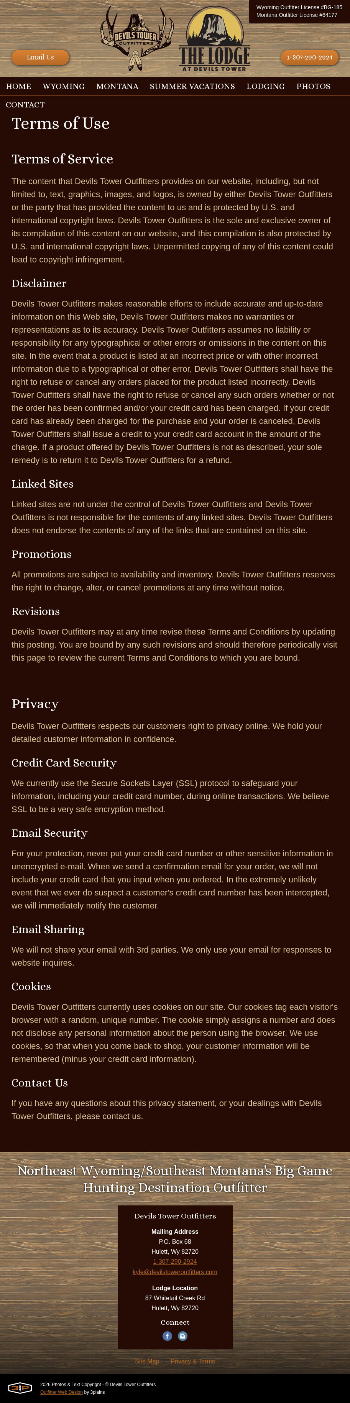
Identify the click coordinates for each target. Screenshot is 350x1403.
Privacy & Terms (193, 1361)
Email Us (40, 57)
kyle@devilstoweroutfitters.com (175, 1272)
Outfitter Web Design (61, 1392)
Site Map (147, 1361)
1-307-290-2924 (310, 57)
